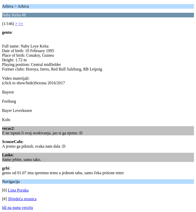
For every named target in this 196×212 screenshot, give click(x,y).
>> (20, 23)
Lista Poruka (18, 190)
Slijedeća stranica (22, 199)
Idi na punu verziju (17, 207)
